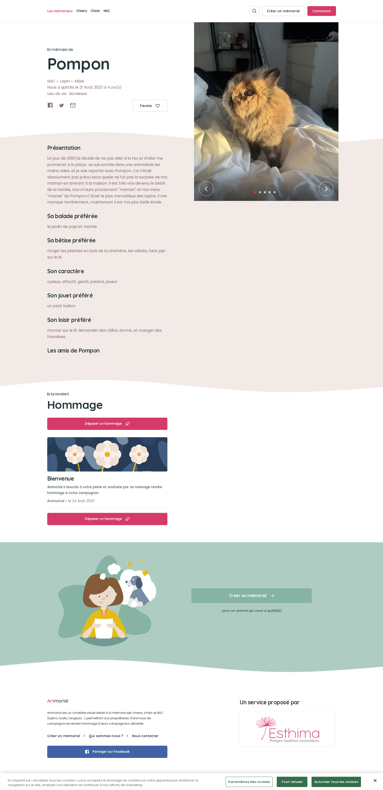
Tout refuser (292, 781)
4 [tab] (271, 193)
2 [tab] (261, 193)
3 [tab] (266, 193)
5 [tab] (276, 193)
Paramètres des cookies (249, 781)
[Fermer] (375, 780)
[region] (191, 781)
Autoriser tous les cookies (336, 781)
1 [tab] (256, 193)
